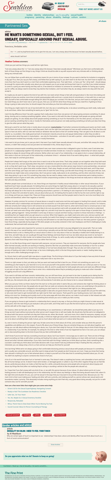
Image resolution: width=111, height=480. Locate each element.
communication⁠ (45, 97)
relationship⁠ (20, 151)
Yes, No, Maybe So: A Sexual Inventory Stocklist (24, 398)
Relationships (48, 15)
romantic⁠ (77, 151)
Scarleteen (7, 466)
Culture (74, 17)
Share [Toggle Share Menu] (102, 21)
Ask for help (63, 6)
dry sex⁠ (9, 80)
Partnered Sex (16, 26)
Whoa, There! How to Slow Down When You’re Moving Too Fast (30, 404)
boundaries (60, 415)
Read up (61, 3)
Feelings (66, 17)
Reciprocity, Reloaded (15, 401)
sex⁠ (97, 86)
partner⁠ (37, 114)
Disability (57, 17)
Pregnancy (29, 17)
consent (47, 415)
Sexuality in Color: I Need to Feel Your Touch (28, 431)
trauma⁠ (96, 364)
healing (27, 415)
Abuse (48, 17)
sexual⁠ (71, 134)
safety (37, 415)
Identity (37, 15)
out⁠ (6, 89)
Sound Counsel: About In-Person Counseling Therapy (27, 407)
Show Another (55, 445)
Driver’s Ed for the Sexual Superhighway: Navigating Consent (29, 388)
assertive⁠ (89, 288)
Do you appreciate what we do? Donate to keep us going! (29, 456)
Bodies (30, 15)
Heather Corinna (12, 61)
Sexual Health (77, 15)
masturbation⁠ (56, 127)
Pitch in (61, 9)
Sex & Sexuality (62, 15)
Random (82, 17)
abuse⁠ (52, 99)
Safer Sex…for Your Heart (17, 395)
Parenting (40, 17)
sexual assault (13, 415)
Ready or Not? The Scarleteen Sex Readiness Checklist (27, 391)
